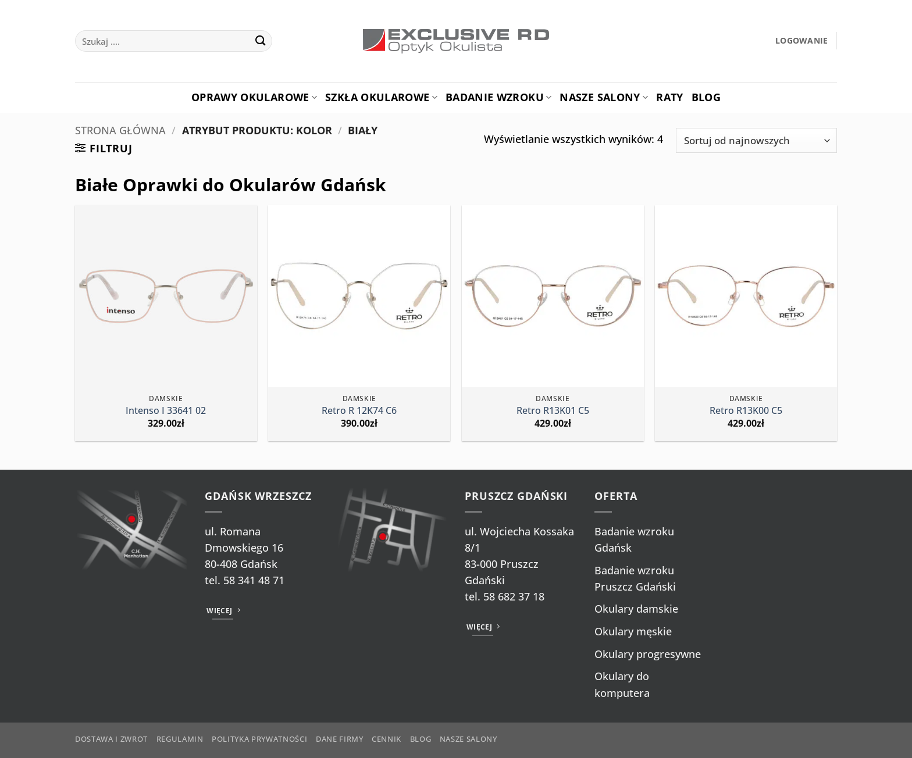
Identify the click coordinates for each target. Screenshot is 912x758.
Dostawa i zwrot (111, 739)
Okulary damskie (636, 609)
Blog (706, 97)
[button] (801, 40)
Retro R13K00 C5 (746, 411)
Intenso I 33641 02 (166, 411)
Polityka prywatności (259, 739)
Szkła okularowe (381, 97)
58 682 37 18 (513, 596)
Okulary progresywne (647, 654)
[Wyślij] (260, 41)
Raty (669, 97)
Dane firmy (340, 739)
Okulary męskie (633, 631)
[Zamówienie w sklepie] (756, 140)
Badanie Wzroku (498, 97)
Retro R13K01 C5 (552, 411)
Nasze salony (604, 97)
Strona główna (120, 130)
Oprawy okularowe (254, 97)
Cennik (386, 739)
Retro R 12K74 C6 (359, 411)
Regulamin (180, 739)
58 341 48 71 (253, 580)
